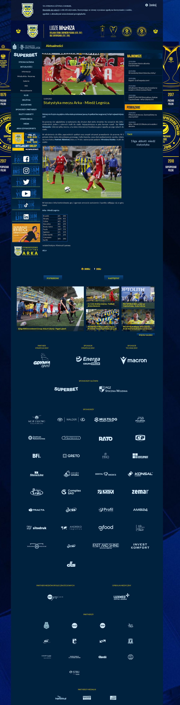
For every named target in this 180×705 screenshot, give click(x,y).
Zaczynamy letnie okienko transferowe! (139, 64)
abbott (142, 141)
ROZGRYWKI (26, 105)
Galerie (26, 81)
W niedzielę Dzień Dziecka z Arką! (142, 73)
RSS (26, 86)
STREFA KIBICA (26, 119)
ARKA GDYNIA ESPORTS (26, 128)
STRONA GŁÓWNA (26, 62)
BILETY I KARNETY (26, 114)
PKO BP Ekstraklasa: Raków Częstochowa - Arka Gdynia (134, 305)
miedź (151, 141)
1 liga (134, 141)
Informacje (26, 71)
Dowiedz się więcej (51, 10)
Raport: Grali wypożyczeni (139, 80)
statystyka (142, 144)
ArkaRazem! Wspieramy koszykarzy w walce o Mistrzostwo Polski (143, 89)
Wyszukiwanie (26, 90)
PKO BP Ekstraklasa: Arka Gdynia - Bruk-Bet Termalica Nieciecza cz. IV (102, 328)
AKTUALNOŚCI (26, 67)
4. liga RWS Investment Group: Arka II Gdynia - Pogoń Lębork (42, 329)
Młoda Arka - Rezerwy (26, 76)
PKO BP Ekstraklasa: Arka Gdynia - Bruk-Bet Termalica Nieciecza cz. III (137, 328)
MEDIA (26, 124)
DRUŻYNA (26, 100)
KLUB (26, 95)
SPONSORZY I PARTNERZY (26, 109)
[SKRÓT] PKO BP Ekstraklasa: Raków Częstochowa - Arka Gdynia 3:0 (143, 98)
